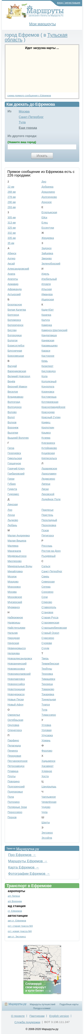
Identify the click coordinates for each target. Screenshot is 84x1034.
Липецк (46, 483)
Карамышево (50, 345)
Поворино (14, 781)
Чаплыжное (49, 796)
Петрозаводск (16, 766)
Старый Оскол (50, 632)
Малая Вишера (17, 540)
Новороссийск (16, 684)
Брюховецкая (16, 355)
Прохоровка (49, 525)
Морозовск (14, 586)
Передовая (14, 755)
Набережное (15, 617)
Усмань (46, 740)
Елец (45, 222)
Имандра (47, 294)
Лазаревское (49, 468)
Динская (13, 504)
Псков (45, 530)
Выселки (13, 432)
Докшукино (48, 191)
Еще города (28, 128)
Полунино (14, 801)
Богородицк (15, 335)
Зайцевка (47, 253)
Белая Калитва (17, 309)
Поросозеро (15, 812)
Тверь (45, 658)
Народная (14, 637)
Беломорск (14, 319)
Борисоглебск (16, 345)
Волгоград (14, 401)
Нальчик (13, 632)
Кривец (46, 422)
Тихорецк (47, 684)
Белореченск (15, 325)
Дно (44, 181)
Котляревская (50, 401)
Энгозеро (47, 832)
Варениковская (17, 371)
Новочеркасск (16, 694)
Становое (47, 612)
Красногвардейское (54, 407)
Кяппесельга (49, 458)
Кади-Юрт (48, 309)
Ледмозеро (48, 478)
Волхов (12, 422)
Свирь (45, 576)
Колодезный (49, 381)
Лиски (45, 489)
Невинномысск (17, 648)
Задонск (47, 248)
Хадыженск (48, 760)
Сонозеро (47, 591)
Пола (11, 796)
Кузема (46, 437)
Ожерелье (14, 714)
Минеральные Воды (20, 566)
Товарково (48, 689)
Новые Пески (16, 699)
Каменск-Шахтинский (54, 330)
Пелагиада (14, 745)
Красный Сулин (51, 417)
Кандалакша (49, 335)
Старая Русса (50, 617)
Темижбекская (50, 663)
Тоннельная (49, 699)
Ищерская (48, 299)
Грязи (11, 478)
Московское (15, 597)
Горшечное (14, 463)
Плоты (11, 776)
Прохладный (49, 520)
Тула (22, 122)
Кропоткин (48, 427)
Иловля (46, 284)
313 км (12, 222)
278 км (12, 196)
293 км (12, 207)
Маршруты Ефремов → (27, 861)
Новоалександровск (20, 658)
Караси (46, 350)
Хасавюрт (48, 766)
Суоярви (47, 643)
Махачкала (14, 550)
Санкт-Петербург (31, 117)
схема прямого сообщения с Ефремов (29, 95)
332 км (12, 232)
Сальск (46, 566)
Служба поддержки (27, 1022)
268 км (12, 191)
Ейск (44, 217)
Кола (45, 376)
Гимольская (15, 458)
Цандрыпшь (49, 786)
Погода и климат (42, 1008)
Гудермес (13, 494)
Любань (12, 525)
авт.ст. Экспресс (17, 936)
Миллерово (15, 561)
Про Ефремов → (22, 855)
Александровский (18, 268)
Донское (47, 202)
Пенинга (13, 750)
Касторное (48, 355)
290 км (12, 202)
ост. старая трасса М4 (20, 926)
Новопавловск (16, 678)
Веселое (13, 391)
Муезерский (15, 602)
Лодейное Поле (51, 499)
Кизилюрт (47, 366)
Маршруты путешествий (42, 1004)
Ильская (47, 289)
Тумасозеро (49, 714)
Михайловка (15, 571)
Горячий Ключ (16, 468)
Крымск (46, 432)
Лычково (13, 520)
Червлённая (49, 801)
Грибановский (16, 473)
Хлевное (47, 771)
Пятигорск (48, 535)
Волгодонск (15, 407)
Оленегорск (15, 730)
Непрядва (14, 653)
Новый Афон (15, 704)
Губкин (12, 483)
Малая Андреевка (19, 535)
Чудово (46, 807)
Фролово (47, 750)
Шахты (46, 822)
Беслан (12, 330)
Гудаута (12, 489)
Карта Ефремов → (23, 867)
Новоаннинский (17, 663)
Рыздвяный (48, 556)
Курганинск (48, 442)
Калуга (46, 319)
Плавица (13, 771)
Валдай (12, 366)
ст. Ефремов (15, 911)
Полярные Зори (17, 807)
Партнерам (37, 1015)
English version (59, 1015)
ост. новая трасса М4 (20, 931)
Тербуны (47, 668)
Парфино (13, 740)
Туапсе (46, 704)
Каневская (48, 340)
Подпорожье (15, 791)
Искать (42, 156)
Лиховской (48, 494)
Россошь (47, 545)
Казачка (46, 314)
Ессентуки (48, 227)
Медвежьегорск (17, 556)
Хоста (45, 776)
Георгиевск (14, 453)
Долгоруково (49, 196)
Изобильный (49, 278)
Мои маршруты (42, 24)
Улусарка (47, 735)
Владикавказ (15, 396)
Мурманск (14, 607)
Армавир (13, 284)
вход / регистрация (68, 2)
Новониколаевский (19, 673)
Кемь (45, 360)
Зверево (47, 258)
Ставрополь (49, 607)
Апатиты (13, 278)
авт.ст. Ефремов (17, 920)
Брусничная (15, 350)
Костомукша (49, 396)
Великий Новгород (19, 376)
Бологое (13, 340)
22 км (11, 186)
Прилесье (48, 509)
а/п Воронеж (15, 901)
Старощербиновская (54, 627)
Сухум (45, 648)
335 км (12, 237)
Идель (45, 273)
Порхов (12, 817)
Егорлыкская (49, 212)
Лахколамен (49, 473)
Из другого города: (22, 136)
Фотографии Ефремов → (29, 874)
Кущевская (48, 453)
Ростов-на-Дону (51, 550)
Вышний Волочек (18, 437)
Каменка (47, 325)
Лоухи (11, 515)
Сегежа (46, 586)
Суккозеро (48, 637)
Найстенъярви (16, 627)
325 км (12, 227)
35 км (11, 243)
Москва (24, 111)
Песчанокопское (18, 760)
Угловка (46, 725)
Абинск (12, 253)
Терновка (47, 673)
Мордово (13, 581)
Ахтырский (14, 294)
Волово (12, 412)
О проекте (18, 1015)
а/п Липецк (14, 896)
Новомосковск (16, 668)
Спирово (47, 602)
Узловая (47, 730)
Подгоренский (16, 786)
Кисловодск (49, 371)
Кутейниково (49, 448)
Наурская (13, 643)
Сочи (45, 597)
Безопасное (15, 304)
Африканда (15, 289)
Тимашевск (48, 678)
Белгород (13, 314)
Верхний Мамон (17, 386)
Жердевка (48, 237)
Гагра (11, 448)
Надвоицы (14, 622)
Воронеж (13, 427)
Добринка (47, 186)
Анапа (11, 273)
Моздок (12, 576)
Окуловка (13, 725)
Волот (11, 417)
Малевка (13, 545)
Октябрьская (15, 719)
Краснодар (48, 412)
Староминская (50, 622)
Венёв (11, 381)
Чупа (45, 812)
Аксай (11, 263)
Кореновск (48, 391)
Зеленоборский (51, 263)
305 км (12, 217)
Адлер (11, 258)
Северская (48, 581)
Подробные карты (68, 1004)
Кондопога (48, 386)
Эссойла (47, 837)
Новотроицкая (16, 689)
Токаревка (48, 694)
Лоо (10, 509)
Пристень (47, 515)
